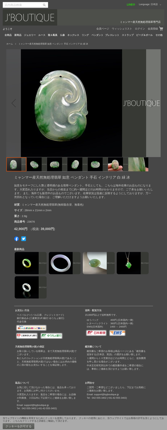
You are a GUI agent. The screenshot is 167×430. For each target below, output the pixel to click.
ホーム (9, 44)
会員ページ (102, 28)
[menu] (83, 35)
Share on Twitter (23, 238)
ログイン (140, 28)
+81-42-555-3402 (47, 408)
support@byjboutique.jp (36, 405)
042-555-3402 (29, 408)
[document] (83, 423)
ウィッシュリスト (122, 28)
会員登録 (153, 28)
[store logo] (83, 17)
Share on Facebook (16, 238)
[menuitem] (8, 35)
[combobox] (25, 5)
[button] (156, 5)
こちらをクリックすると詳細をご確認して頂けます (40, 420)
